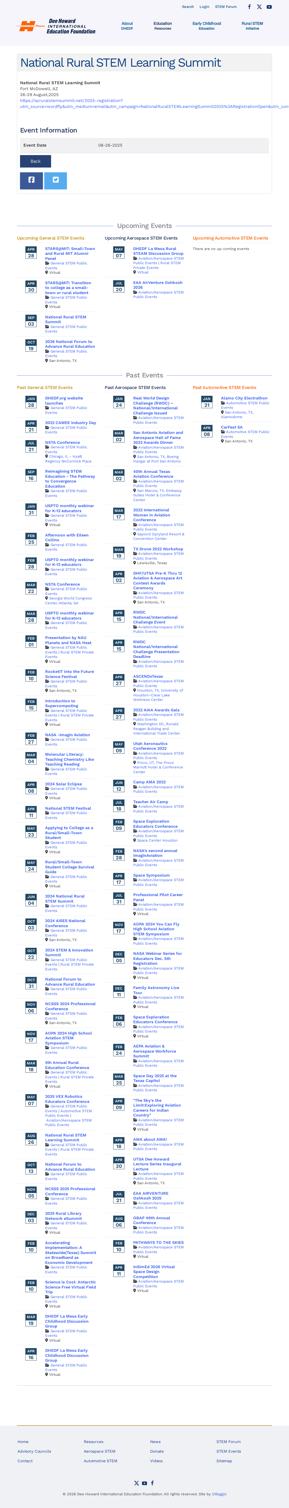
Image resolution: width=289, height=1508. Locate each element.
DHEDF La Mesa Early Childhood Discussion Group (67, 1321)
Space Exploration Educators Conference (155, 824)
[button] (127, 26)
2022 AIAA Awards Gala (156, 710)
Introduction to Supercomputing (61, 703)
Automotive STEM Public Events (68, 1113)
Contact (25, 1461)
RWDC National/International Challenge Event (155, 617)
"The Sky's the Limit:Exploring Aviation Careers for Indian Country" (157, 1108)
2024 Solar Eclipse (63, 784)
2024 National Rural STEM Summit (65, 898)
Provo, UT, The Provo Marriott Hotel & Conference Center (158, 767)
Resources (93, 1441)
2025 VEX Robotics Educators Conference (67, 1099)
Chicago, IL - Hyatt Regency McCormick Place (68, 458)
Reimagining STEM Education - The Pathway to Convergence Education (70, 478)
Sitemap (224, 1461)
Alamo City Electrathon (244, 398)
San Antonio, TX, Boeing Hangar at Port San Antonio (157, 459)
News (155, 1441)
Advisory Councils (34, 1451)
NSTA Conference (62, 442)
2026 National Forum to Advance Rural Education (70, 344)
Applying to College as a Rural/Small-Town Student (69, 832)
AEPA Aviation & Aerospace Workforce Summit (154, 1051)
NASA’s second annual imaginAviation (155, 853)
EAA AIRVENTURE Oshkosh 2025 (150, 1196)
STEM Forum (226, 7)
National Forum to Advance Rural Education (70, 981)
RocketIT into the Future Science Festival (69, 674)
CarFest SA (232, 427)
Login (204, 7)
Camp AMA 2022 (149, 782)
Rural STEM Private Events (157, 265)
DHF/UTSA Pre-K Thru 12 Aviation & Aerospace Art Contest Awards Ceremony (157, 580)
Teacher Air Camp (150, 801)
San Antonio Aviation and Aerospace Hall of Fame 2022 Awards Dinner (158, 437)
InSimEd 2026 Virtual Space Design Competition (154, 1271)
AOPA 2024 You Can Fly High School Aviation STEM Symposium (156, 929)
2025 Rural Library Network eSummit (63, 1216)
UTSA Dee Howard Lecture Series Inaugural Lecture (157, 1164)
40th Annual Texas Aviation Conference (153, 474)
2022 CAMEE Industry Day (70, 422)
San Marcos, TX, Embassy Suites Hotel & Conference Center (157, 495)
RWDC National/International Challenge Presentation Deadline (156, 649)
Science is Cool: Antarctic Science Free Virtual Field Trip (70, 1287)
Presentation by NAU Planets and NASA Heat (68, 640)
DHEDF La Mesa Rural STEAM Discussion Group (158, 251)
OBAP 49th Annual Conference (151, 1220)
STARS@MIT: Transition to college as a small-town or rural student (68, 288)
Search (188, 7)
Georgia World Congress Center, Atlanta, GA (68, 600)
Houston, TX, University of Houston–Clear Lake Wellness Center (158, 695)
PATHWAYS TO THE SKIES (158, 1242)
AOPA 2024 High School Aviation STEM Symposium (68, 1038)
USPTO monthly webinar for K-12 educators (69, 508)
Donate (157, 1451)
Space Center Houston (157, 840)
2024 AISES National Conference (65, 923)
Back (35, 161)
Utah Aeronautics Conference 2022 (150, 746)
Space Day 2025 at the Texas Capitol (155, 1078)
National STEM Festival (68, 808)
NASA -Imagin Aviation (67, 735)
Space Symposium (151, 875)
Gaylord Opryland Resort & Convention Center (158, 536)
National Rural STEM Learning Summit (65, 1137)
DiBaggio (219, 1494)
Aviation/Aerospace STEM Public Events (68, 1122)
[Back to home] (57, 26)
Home (22, 1441)
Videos (156, 1461)
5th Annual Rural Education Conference (67, 1065)
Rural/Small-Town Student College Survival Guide (69, 867)
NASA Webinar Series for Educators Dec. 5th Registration (157, 958)
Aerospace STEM (99, 1451)
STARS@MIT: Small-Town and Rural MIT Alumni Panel (70, 253)
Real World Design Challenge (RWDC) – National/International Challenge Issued (155, 405)
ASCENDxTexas (148, 676)
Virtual (142, 272)
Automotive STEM (100, 1461)
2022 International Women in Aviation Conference (151, 515)
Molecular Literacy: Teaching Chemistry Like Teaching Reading (69, 759)
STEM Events (228, 1451)
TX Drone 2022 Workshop (158, 549)
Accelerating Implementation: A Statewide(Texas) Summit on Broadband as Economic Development (70, 1252)
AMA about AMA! (150, 1139)
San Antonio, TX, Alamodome (237, 414)
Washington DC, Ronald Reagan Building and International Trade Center (156, 728)
